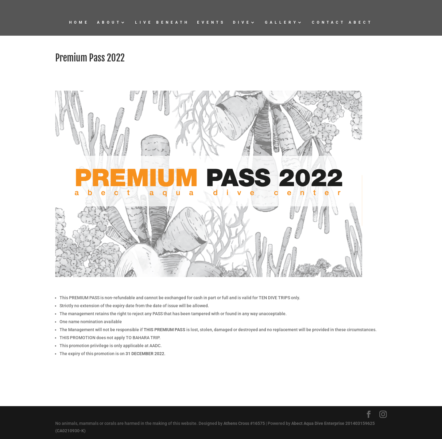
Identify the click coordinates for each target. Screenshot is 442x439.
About (109, 22)
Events (211, 22)
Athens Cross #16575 (244, 423)
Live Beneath (162, 22)
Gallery (281, 22)
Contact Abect (342, 22)
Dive (242, 22)
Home (79, 22)
